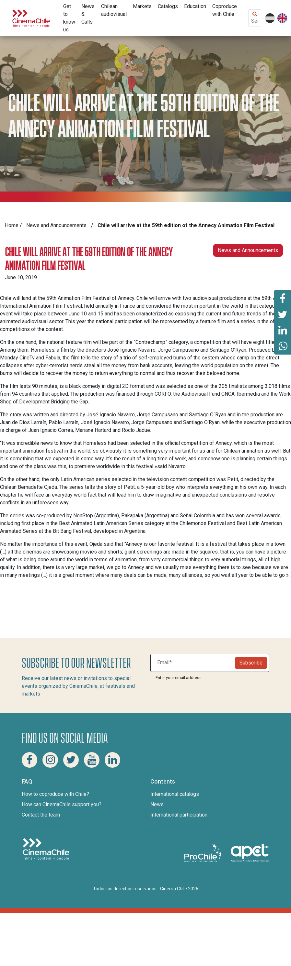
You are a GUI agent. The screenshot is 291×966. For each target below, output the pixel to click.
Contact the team (41, 815)
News (157, 804)
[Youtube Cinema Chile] (91, 760)
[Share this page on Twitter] (282, 314)
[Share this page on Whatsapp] (282, 346)
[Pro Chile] (203, 853)
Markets (142, 6)
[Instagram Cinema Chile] (50, 760)
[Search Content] (255, 21)
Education (195, 6)
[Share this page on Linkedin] (282, 330)
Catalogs (168, 6)
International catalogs (174, 794)
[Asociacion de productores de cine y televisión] (249, 853)
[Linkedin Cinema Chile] (112, 760)
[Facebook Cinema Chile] (29, 760)
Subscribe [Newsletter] (250, 663)
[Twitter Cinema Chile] (71, 760)
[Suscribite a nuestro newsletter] (194, 663)
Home (11, 225)
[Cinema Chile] (31, 18)
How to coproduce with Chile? (55, 794)
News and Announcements (56, 225)
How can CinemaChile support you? (61, 804)
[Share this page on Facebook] (282, 298)
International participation (178, 815)
